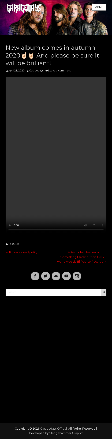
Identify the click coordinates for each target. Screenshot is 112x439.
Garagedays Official (53, 428)
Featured (14, 244)
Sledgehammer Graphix (66, 433)
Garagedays (36, 70)
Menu (99, 7)
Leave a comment (59, 70)
